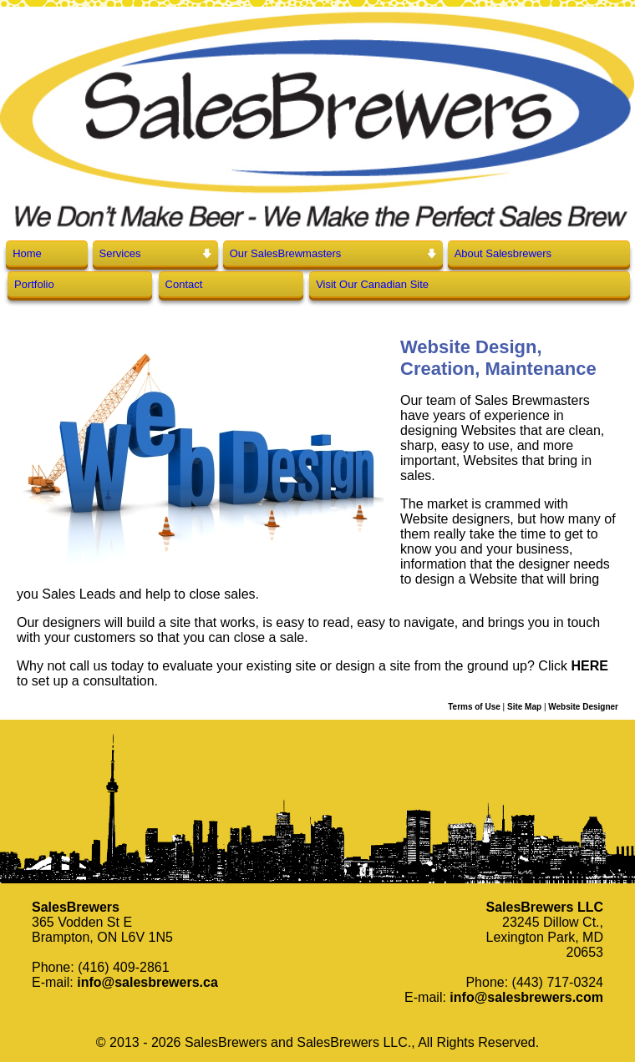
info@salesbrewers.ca (147, 982)
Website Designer (583, 706)
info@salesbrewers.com (526, 997)
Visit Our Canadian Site (372, 284)
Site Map (524, 706)
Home (27, 253)
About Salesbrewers (503, 253)
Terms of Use (474, 706)
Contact (184, 284)
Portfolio (34, 284)
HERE (589, 666)
